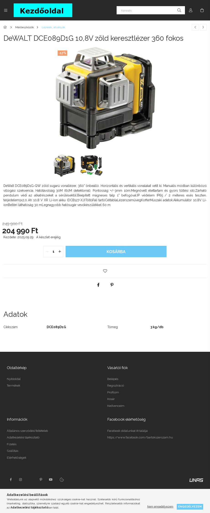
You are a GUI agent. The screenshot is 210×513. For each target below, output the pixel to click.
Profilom (113, 392)
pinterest (41, 479)
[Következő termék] (203, 27)
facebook (11, 479)
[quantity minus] (47, 251)
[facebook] (98, 285)
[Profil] (190, 10)
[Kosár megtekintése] (202, 10)
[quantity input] (53, 251)
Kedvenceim (115, 405)
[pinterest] (111, 285)
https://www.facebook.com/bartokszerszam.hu (140, 437)
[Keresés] (151, 10)
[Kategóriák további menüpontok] (5, 10)
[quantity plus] (59, 251)
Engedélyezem (190, 506)
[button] (105, 271)
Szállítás (12, 451)
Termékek (13, 385)
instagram (21, 479)
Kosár (111, 399)
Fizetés (11, 444)
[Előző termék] (195, 27)
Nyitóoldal (14, 379)
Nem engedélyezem (160, 506)
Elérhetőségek (16, 457)
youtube (51, 479)
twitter (31, 479)
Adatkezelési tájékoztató (23, 437)
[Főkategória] (5, 27)
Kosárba (116, 251)
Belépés (112, 379)
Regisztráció (115, 385)
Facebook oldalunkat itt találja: (127, 431)
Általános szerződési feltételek (27, 431)
